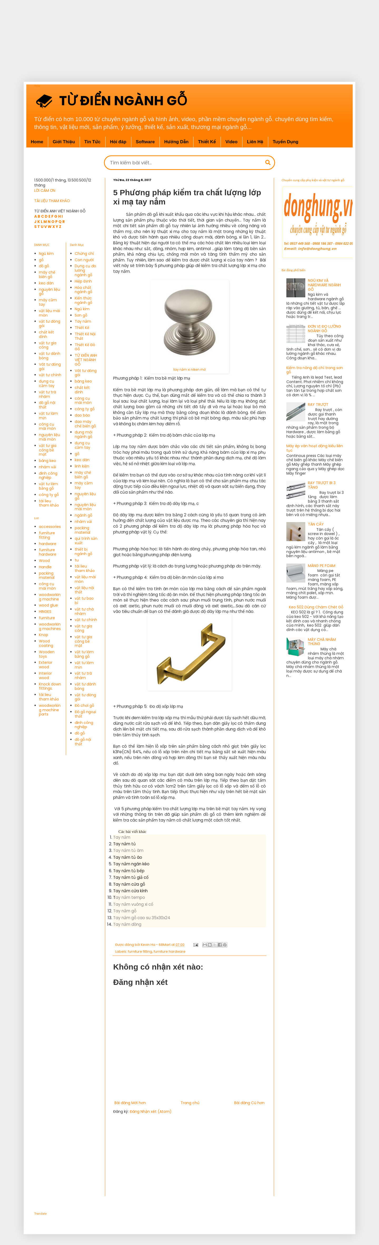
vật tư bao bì (84, 600)
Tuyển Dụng (285, 141)
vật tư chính (50, 375)
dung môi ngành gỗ (83, 434)
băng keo (47, 460)
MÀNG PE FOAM (321, 565)
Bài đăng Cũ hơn (249, 1102)
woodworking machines (50, 626)
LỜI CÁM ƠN (44, 190)
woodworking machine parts (50, 710)
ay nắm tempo (130, 897)
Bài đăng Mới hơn (130, 1102)
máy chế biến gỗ (47, 274)
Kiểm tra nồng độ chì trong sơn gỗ (314, 370)
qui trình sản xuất (86, 541)
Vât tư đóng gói (50, 366)
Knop (43, 634)
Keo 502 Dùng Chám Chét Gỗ (316, 607)
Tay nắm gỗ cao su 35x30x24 (141, 917)
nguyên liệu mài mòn (49, 437)
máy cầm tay (48, 302)
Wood (44, 560)
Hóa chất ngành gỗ (83, 290)
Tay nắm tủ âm (128, 850)
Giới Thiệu (64, 141)
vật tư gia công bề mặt (47, 450)
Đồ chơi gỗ (84, 705)
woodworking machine (50, 597)
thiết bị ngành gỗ (83, 551)
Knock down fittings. (50, 686)
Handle (45, 567)
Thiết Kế (82, 327)
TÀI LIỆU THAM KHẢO (52, 200)
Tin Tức (92, 141)
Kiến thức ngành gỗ (83, 300)
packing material (46, 575)
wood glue (48, 605)
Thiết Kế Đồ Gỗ (85, 347)
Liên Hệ (255, 141)
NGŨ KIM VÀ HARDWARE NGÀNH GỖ (324, 285)
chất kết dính (46, 334)
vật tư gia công (47, 345)
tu (77, 560)
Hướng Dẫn (176, 141)
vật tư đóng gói (49, 323)
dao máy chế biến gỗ (85, 424)
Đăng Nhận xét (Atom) (151, 1111)
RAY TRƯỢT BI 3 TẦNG (322, 485)
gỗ (41, 260)
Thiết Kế (207, 141)
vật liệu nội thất (84, 590)
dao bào (82, 415)
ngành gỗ (83, 515)
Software (145, 141)
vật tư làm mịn (48, 416)
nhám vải (47, 467)
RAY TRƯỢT (318, 404)
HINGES (45, 611)
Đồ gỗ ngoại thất (85, 714)
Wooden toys (46, 654)
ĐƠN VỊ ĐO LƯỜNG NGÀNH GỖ (324, 328)
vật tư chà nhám (84, 611)
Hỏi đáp (118, 141)
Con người (84, 260)
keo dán (46, 283)
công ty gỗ (49, 494)
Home (37, 141)
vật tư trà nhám (47, 394)
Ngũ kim (46, 253)
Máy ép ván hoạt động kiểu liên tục (314, 448)
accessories (50, 526)
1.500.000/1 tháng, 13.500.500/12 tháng (62, 183)
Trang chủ (190, 1102)
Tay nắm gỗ (124, 911)
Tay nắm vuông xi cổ (133, 904)
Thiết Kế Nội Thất (85, 336)
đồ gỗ (44, 266)
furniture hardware (170, 951)
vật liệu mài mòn (49, 313)
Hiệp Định (83, 281)
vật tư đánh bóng (49, 356)
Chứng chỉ (84, 253)
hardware (47, 543)
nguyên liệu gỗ (49, 292)
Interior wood (45, 675)
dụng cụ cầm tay (46, 383)
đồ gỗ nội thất (47, 405)
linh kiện (82, 466)
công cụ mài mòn (47, 426)
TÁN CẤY (316, 524)
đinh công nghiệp (48, 475)
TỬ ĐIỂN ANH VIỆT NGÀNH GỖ (86, 360)
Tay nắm (83, 321)
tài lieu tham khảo (49, 503)
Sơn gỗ (81, 315)
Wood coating (46, 643)
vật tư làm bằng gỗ (48, 486)
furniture (47, 618)
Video (231, 141)
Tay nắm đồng (127, 924)
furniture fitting (140, 951)
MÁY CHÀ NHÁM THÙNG (322, 642)
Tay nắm (121, 837)
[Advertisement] (168, 37)
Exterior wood (45, 665)
